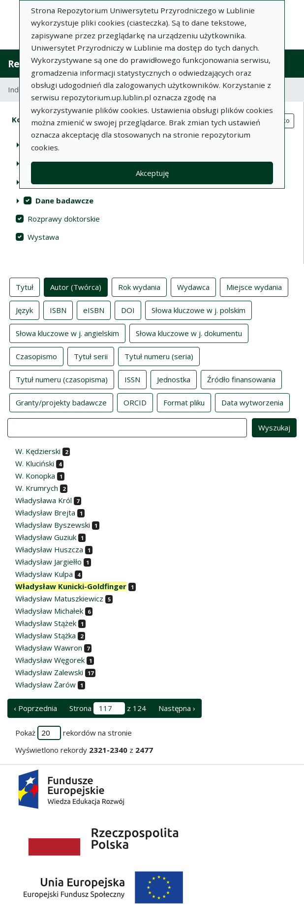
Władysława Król (43, 500)
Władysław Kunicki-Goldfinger (70, 586)
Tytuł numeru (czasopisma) (62, 378)
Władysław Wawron (48, 648)
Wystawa (43, 237)
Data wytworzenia (252, 402)
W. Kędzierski (38, 451)
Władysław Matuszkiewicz (59, 598)
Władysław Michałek (49, 611)
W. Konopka (35, 476)
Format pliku (184, 402)
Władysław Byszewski (52, 525)
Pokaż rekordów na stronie (73, 733)
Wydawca (193, 286)
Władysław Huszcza (49, 549)
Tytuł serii (91, 355)
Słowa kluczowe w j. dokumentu (189, 332)
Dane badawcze (64, 200)
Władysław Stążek (45, 623)
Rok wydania (139, 286)
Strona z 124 (107, 708)
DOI (128, 309)
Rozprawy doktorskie (64, 219)
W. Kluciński (34, 463)
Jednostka (173, 378)
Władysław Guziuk (45, 537)
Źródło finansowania (241, 378)
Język (24, 309)
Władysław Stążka (45, 635)
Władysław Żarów (45, 684)
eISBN (93, 309)
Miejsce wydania (254, 286)
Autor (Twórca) (75, 286)
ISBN (58, 309)
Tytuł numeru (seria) (158, 355)
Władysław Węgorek (50, 660)
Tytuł (24, 286)
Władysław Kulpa (44, 574)
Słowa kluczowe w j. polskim (198, 309)
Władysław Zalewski (49, 672)
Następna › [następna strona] (176, 708)
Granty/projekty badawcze (61, 402)
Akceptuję (152, 173)
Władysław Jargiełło (48, 562)
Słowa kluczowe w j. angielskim (67, 332)
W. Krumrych (36, 488)
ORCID (135, 402)
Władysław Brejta (45, 512)
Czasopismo (36, 355)
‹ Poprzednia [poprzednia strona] (35, 708)
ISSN (132, 378)
